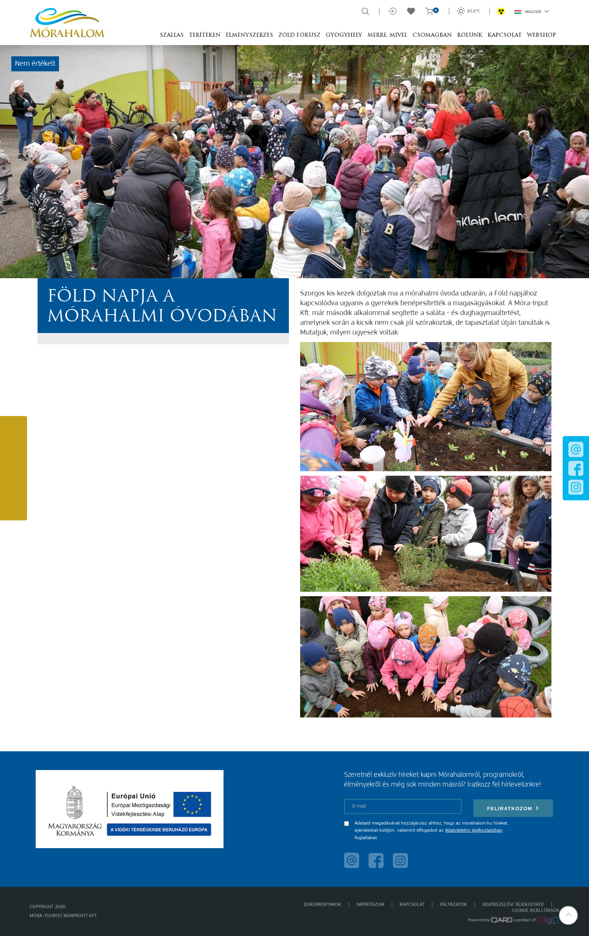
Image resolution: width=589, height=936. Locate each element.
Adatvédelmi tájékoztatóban (474, 830)
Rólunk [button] (469, 35)
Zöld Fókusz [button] (299, 35)
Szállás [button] (172, 35)
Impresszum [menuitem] (370, 904)
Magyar (531, 11)
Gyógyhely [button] (344, 35)
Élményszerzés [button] (249, 35)
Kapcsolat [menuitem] (412, 904)
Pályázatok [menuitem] (453, 904)
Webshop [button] (541, 35)
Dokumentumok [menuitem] (322, 904)
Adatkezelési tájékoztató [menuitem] (513, 904)
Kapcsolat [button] (505, 35)
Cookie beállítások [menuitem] (535, 910)
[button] (568, 915)
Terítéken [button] (204, 35)
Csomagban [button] (432, 35)
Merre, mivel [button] (387, 35)
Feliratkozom (513, 808)
